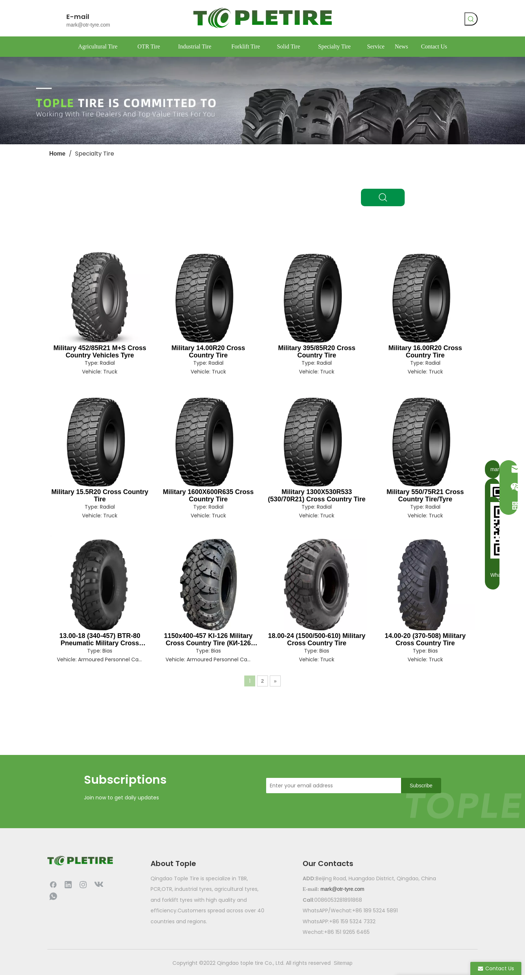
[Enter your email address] (331, 785)
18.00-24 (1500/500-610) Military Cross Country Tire (316, 639)
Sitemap (343, 963)
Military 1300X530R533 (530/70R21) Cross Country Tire (317, 495)
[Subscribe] (421, 785)
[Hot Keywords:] (471, 19)
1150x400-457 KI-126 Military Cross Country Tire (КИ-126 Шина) (208, 639)
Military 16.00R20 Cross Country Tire (425, 351)
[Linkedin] (68, 884)
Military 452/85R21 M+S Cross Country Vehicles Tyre (99, 351)
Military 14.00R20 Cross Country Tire (208, 351)
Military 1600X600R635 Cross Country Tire (208, 495)
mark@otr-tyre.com (88, 25)
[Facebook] (381, 20)
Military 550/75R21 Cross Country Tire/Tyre (425, 495)
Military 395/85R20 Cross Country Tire (316, 351)
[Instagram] (83, 884)
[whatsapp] (411, 20)
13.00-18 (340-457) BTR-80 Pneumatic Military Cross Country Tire (99, 639)
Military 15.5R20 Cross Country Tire (99, 495)
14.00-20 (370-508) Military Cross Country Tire (425, 639)
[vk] (396, 20)
